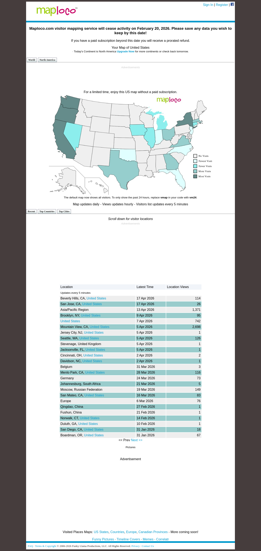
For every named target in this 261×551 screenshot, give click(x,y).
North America (47, 59)
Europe (131, 532)
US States (101, 532)
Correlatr (162, 539)
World (31, 59)
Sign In (208, 5)
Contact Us (148, 546)
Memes (148, 539)
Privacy (136, 546)
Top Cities (64, 211)
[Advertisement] (130, 78)
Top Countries (46, 211)
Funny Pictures (103, 539)
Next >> (136, 440)
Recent (31, 211)
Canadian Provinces (153, 532)
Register (222, 5)
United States (96, 298)
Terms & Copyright (45, 546)
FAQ (30, 546)
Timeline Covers (128, 539)
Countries (117, 532)
